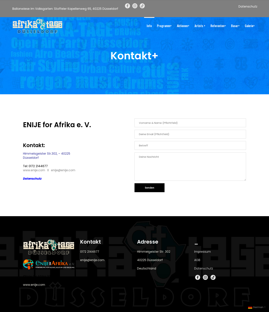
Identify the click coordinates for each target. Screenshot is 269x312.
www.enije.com (34, 170)
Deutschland (146, 268)
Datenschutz (247, 6)
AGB (197, 260)
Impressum (202, 252)
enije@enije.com (63, 170)
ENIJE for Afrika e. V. (57, 125)
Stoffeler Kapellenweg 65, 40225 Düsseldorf (86, 9)
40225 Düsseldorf (150, 260)
